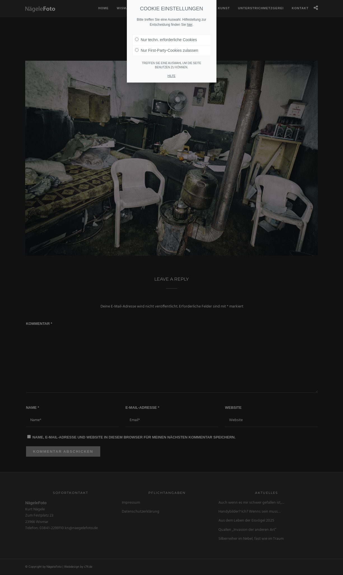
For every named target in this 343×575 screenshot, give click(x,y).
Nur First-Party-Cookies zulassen (166, 50)
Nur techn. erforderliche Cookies (166, 39)
